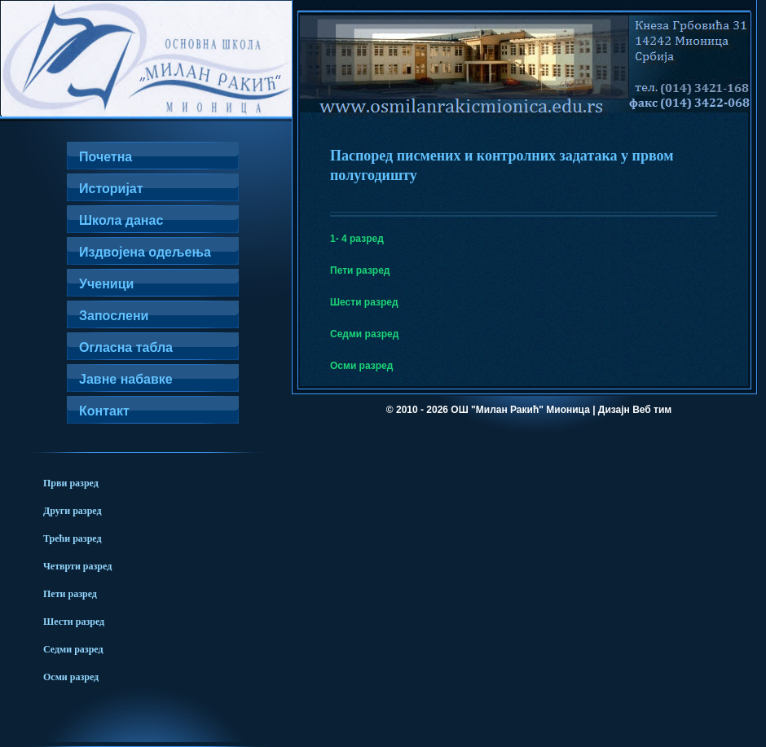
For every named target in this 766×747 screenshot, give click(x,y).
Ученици (106, 284)
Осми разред (361, 365)
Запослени (113, 316)
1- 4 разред (357, 238)
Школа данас (121, 220)
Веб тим (651, 409)
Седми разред (364, 334)
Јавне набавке (126, 379)
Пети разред (360, 270)
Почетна (105, 157)
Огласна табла (126, 347)
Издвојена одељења (145, 252)
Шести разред (364, 302)
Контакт (104, 411)
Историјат (111, 189)
